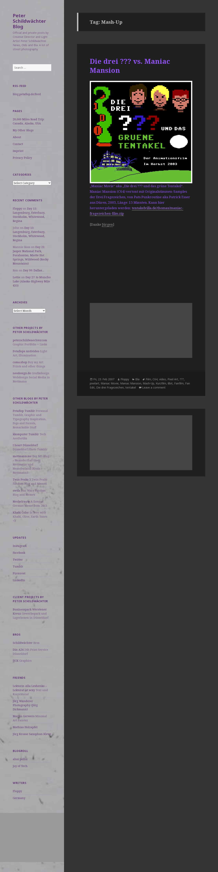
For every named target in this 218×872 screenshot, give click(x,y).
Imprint (18, 151)
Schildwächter (23, 643)
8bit (170, 383)
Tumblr (18, 566)
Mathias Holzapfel (25, 727)
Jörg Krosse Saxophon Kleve (32, 734)
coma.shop (20, 362)
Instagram (20, 546)
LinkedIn (19, 580)
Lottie (16, 277)
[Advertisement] (32, 837)
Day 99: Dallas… (33, 270)
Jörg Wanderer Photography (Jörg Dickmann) (25, 705)
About (17, 137)
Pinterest (19, 573)
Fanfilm (179, 383)
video (162, 379)
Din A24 (18, 649)
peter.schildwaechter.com (30, 340)
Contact (18, 144)
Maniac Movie (110, 383)
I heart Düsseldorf (25, 445)
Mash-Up (148, 383)
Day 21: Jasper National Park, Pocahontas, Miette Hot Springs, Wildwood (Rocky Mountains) (31, 255)
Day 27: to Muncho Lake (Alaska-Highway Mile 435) (32, 281)
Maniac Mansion (130, 383)
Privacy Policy (22, 158)
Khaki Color (21, 512)
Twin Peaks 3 (22, 479)
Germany (19, 798)
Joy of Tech (20, 766)
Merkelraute (21, 501)
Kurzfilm (161, 383)
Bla (137, 379)
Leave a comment (154, 387)
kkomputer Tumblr (26, 434)
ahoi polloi (20, 759)
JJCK (15, 660)
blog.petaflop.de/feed (27, 94)
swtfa (16, 490)
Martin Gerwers (24, 716)
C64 (155, 379)
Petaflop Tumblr (24, 411)
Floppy (17, 208)
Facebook (19, 553)
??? (182, 379)
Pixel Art (173, 379)
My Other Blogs (23, 130)
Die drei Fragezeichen (110, 387)
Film (148, 379)
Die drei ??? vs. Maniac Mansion (130, 66)
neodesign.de (22, 373)
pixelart (94, 383)
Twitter (18, 559)
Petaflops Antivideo (26, 351)
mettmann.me (22, 456)
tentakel (130, 387)
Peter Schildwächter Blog (29, 21)
